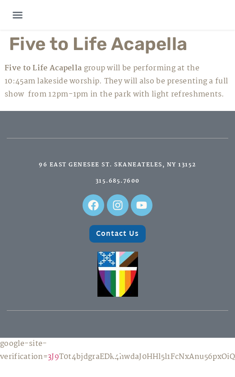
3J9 (53, 357)
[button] (17, 15)
